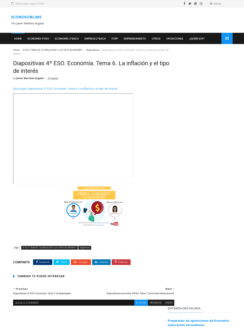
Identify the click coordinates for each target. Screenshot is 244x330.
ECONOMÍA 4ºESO (39, 39)
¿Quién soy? (198, 39)
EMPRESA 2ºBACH (96, 39)
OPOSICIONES (176, 39)
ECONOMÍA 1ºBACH (68, 39)
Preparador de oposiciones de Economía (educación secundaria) (198, 66)
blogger (125, 305)
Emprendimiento (136, 39)
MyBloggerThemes (144, 325)
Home (19, 39)
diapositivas (92, 51)
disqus (153, 305)
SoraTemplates (123, 325)
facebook (139, 305)
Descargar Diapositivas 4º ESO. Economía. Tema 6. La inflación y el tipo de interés (65, 91)
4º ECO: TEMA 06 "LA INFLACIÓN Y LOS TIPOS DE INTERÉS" (52, 51)
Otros (157, 39)
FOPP (116, 39)
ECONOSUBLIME (28, 17)
